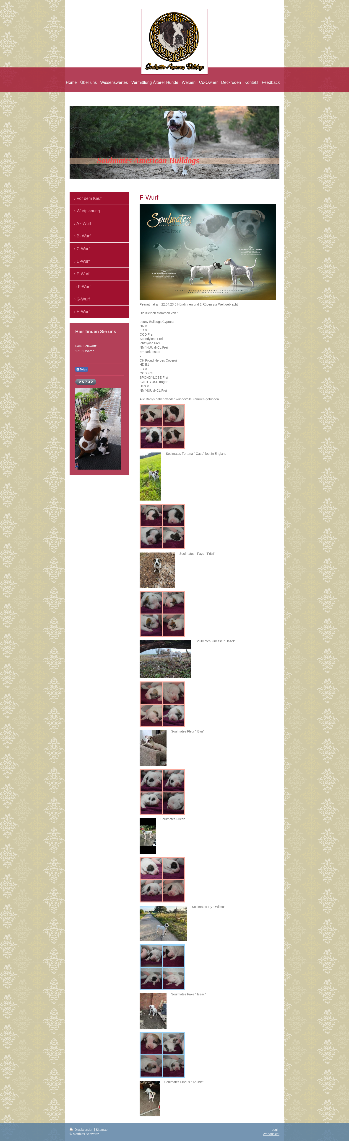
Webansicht (271, 1134)
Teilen (81, 369)
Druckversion (82, 1129)
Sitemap (101, 1129)
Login (275, 1129)
